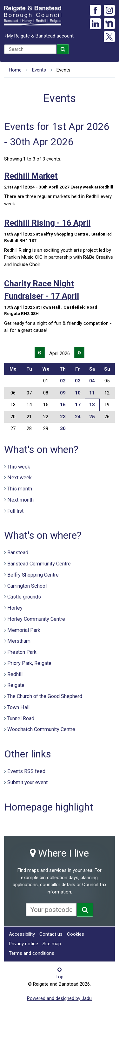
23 (63, 417)
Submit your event (27, 782)
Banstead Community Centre (39, 564)
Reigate (15, 685)
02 (63, 381)
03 (78, 381)
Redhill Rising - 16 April (47, 223)
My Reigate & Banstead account (40, 36)
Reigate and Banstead (32, 15)
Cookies (75, 934)
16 (63, 404)
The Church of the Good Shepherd (44, 696)
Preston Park (21, 652)
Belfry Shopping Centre (33, 575)
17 (78, 404)
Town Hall (18, 707)
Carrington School (27, 586)
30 (63, 428)
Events (39, 70)
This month (19, 489)
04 (92, 381)
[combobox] (30, 49)
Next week (19, 478)
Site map (52, 944)
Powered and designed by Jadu (59, 998)
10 (78, 393)
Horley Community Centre (36, 619)
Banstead (17, 553)
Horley (15, 608)
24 (78, 417)
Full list (15, 511)
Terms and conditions (31, 953)
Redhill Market (31, 176)
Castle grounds (24, 597)
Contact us (51, 934)
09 (63, 393)
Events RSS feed (26, 771)
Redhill (15, 674)
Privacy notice (23, 944)
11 (92, 393)
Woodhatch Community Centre (41, 729)
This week (18, 467)
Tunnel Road (20, 718)
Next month (20, 500)
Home (15, 70)
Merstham (18, 641)
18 (92, 404)
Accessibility (22, 934)
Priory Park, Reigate (29, 663)
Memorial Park (23, 630)
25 (92, 417)
